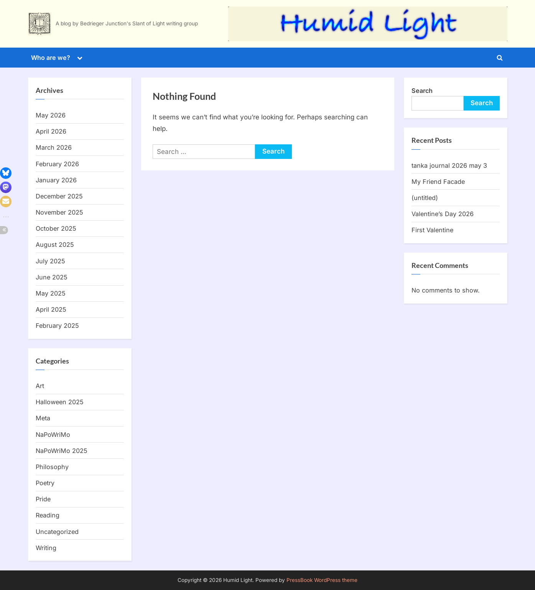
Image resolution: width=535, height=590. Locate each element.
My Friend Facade (438, 181)
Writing (46, 548)
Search (422, 90)
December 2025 (59, 196)
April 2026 (51, 131)
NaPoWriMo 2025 (61, 450)
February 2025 (57, 325)
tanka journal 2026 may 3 (449, 165)
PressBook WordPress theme (321, 580)
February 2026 (57, 164)
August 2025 (55, 244)
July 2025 (50, 261)
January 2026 (56, 180)
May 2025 (51, 293)
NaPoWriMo (53, 434)
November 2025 (59, 212)
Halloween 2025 (60, 402)
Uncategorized (57, 531)
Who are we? (50, 57)
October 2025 (56, 228)
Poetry (45, 483)
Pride (43, 499)
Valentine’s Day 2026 (443, 214)
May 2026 (51, 115)
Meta (43, 418)
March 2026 (54, 147)
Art (40, 386)
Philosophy (52, 467)
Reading (47, 515)
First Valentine (432, 230)
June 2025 (51, 277)
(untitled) (425, 198)
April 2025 (51, 309)
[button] (6, 173)
